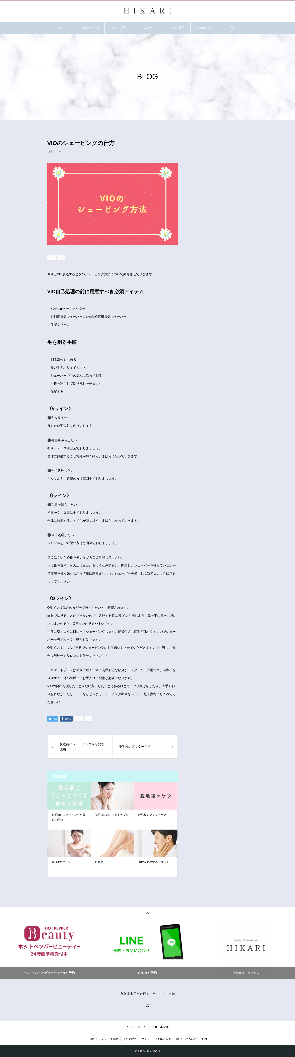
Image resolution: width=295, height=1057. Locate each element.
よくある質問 (176, 27)
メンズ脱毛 (119, 27)
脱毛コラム (54, 151)
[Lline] (51, 257)
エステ (147, 27)
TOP (62, 27)
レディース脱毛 (90, 27)
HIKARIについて (205, 27)
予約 (233, 27)
